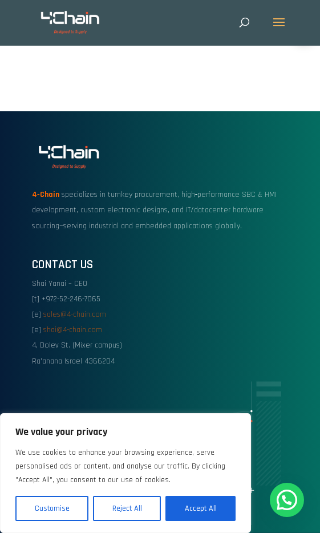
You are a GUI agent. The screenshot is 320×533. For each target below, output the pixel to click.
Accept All (201, 508)
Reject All (127, 508)
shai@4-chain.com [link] (72, 330)
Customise (52, 508)
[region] (125, 473)
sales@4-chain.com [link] (74, 314)
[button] (287, 500)
